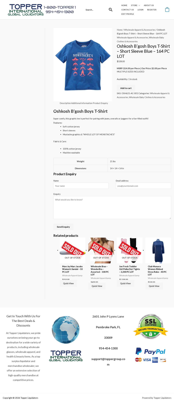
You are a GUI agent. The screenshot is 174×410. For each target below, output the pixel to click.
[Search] (111, 9)
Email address (122, 180)
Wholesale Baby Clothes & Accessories (147, 97)
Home (119, 29)
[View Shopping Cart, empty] (167, 9)
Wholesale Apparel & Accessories (139, 29)
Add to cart (126, 88)
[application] (138, 5)
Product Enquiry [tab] (100, 103)
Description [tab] (65, 103)
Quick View (68, 283)
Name (56, 180)
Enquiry (57, 194)
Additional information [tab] (81, 103)
